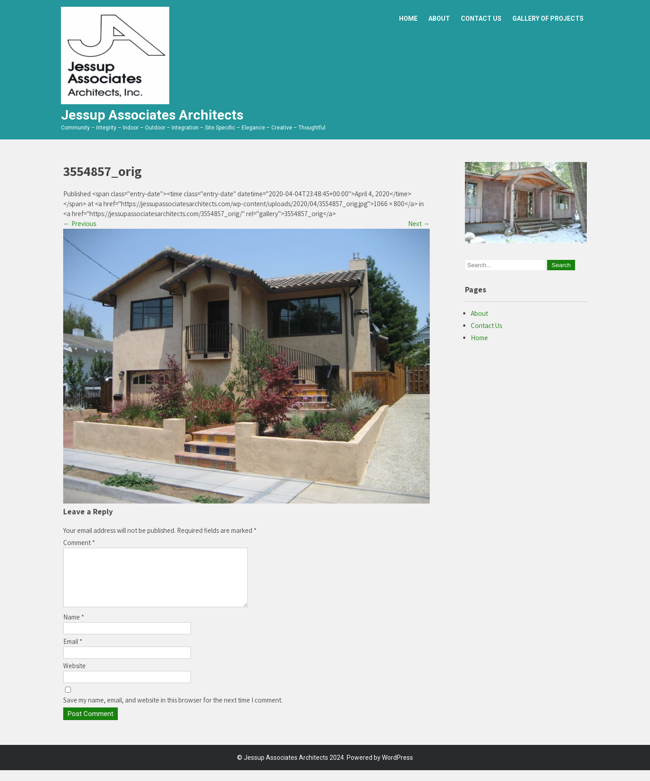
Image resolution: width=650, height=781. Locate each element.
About (439, 18)
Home (408, 18)
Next (419, 223)
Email (72, 652)
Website (74, 676)
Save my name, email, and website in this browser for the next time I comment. (173, 711)
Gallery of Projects (548, 18)
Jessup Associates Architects (152, 115)
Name (73, 628)
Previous (79, 223)
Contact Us (481, 18)
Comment (79, 542)
